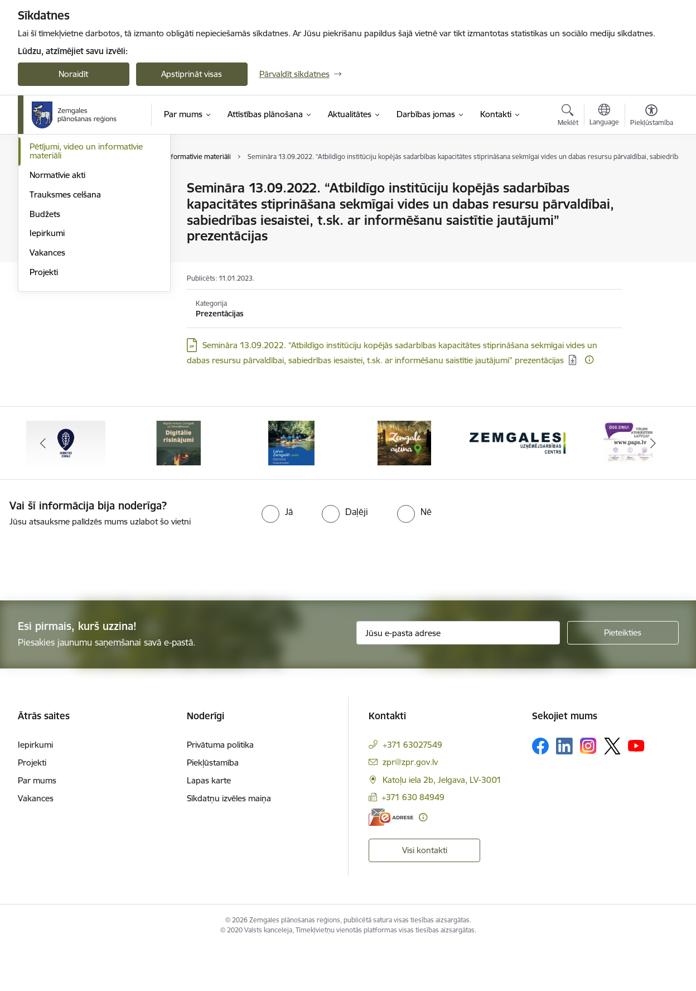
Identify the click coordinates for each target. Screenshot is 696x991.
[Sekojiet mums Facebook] (540, 790)
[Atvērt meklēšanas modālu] (568, 116)
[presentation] (93, 603)
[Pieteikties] (623, 677)
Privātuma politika (220, 788)
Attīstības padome (63, 227)
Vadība (42, 188)
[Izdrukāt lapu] (651, 183)
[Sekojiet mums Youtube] (636, 789)
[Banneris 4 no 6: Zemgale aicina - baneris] (404, 486)
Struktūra (47, 208)
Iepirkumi (47, 352)
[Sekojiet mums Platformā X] (612, 790)
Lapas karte (209, 824)
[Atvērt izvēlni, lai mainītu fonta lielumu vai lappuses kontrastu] (652, 116)
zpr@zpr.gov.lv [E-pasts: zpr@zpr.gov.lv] (410, 806)
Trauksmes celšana (65, 314)
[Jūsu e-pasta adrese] (458, 677)
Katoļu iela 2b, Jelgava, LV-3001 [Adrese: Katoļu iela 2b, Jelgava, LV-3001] (442, 824)
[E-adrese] (391, 861)
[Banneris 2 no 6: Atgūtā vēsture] (178, 486)
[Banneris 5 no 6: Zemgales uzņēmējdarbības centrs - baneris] (518, 486)
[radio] (277, 555)
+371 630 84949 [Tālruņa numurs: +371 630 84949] (412, 841)
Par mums (37, 824)
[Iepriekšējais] (43, 487)
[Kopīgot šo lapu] (651, 211)
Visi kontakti (424, 894)
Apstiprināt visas (191, 74)
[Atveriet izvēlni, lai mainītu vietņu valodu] (604, 116)
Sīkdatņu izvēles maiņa (229, 842)
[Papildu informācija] (589, 359)
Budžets (45, 333)
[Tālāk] (653, 487)
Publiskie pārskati (62, 247)
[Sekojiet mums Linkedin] (564, 790)
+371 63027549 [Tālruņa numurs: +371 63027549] (412, 788)
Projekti (44, 391)
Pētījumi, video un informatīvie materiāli (86, 270)
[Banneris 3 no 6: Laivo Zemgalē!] (291, 486)
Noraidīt (73, 74)
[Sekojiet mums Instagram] (588, 790)
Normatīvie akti (57, 294)
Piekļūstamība (213, 806)
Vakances (47, 372)
